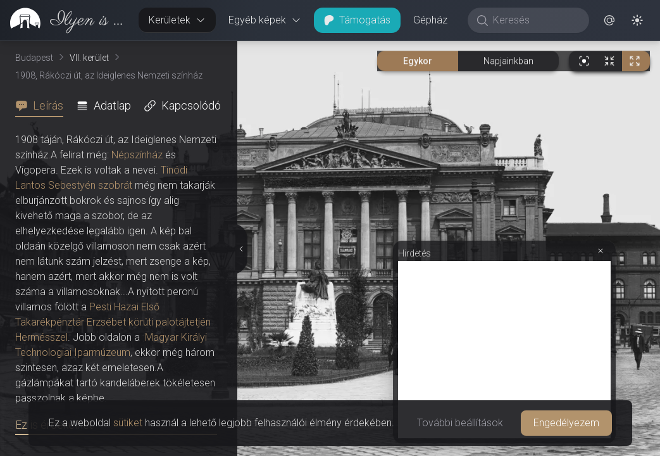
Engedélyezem (566, 423)
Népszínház (137, 155)
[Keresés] (535, 20)
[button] (609, 20)
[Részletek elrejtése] (240, 249)
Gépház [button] (430, 20)
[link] (64, 20)
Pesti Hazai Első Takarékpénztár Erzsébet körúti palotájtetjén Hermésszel (113, 322)
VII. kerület (89, 58)
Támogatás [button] (357, 20)
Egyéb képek (264, 20)
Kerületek (177, 20)
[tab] (43, 105)
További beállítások (460, 423)
